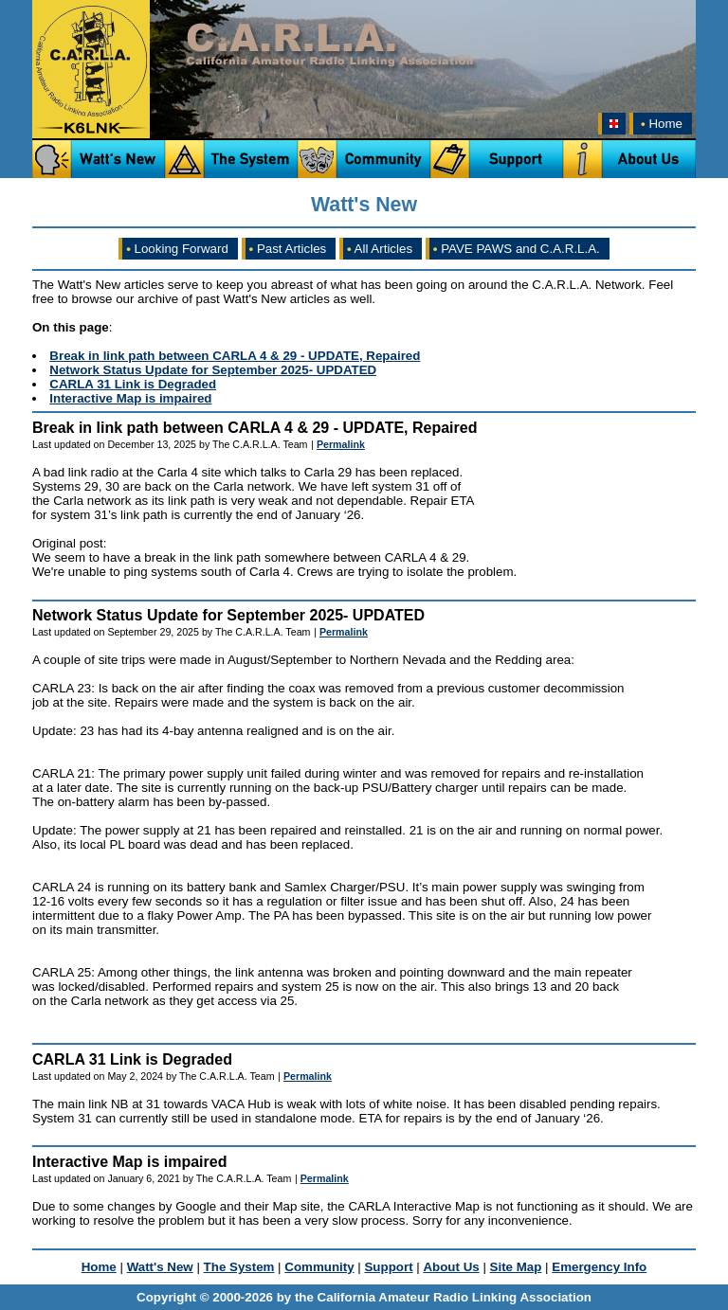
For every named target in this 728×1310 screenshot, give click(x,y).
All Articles (379, 249)
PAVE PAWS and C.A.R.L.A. (516, 249)
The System (239, 1267)
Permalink (341, 444)
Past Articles (288, 249)
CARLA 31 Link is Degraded (132, 384)
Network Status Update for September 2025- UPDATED (212, 370)
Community (319, 1267)
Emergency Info (599, 1267)
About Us (451, 1267)
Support (388, 1267)
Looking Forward (177, 249)
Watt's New (160, 1267)
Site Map (516, 1267)
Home (659, 124)
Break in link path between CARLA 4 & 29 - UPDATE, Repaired (234, 356)
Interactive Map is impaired (130, 398)
